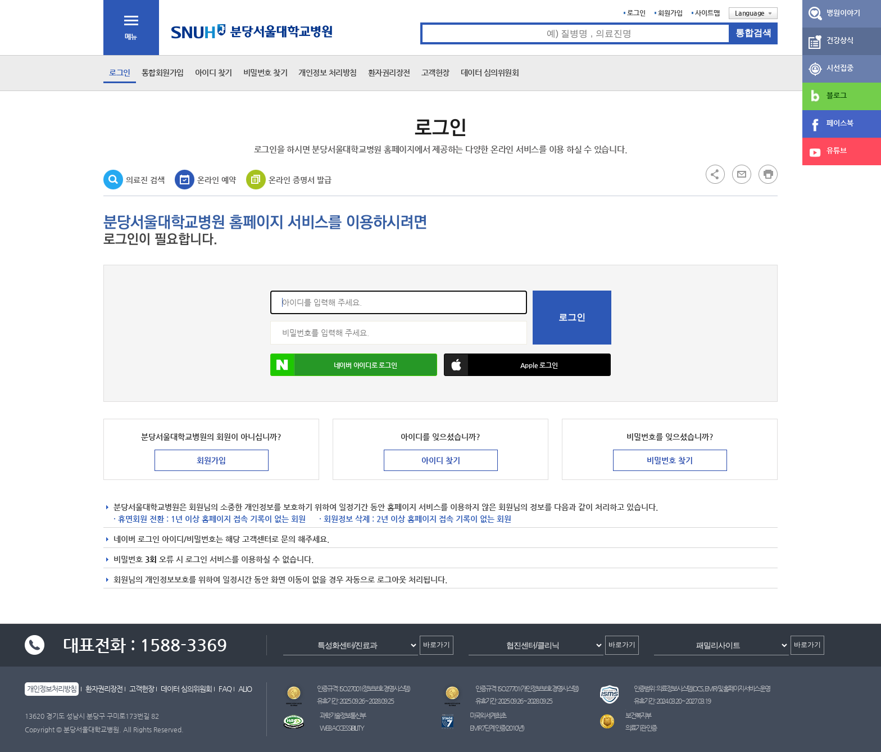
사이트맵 (707, 13)
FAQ (225, 689)
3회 (151, 559)
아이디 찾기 (213, 72)
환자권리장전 (389, 72)
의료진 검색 (145, 179)
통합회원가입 (163, 72)
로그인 (636, 13)
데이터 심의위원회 (490, 72)
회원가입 (670, 13)
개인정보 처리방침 (327, 72)
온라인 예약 (216, 179)
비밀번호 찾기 (265, 72)
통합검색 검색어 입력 (420, 22)
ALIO (245, 689)
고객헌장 (435, 72)
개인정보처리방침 (51, 689)
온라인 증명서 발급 (300, 179)
